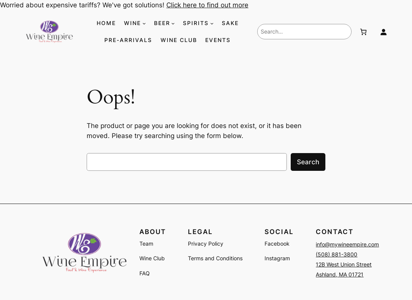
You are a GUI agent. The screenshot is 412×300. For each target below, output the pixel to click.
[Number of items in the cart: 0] (363, 32)
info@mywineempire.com (347, 244)
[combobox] (304, 31)
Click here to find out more (207, 5)
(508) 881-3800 (336, 254)
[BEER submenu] (173, 23)
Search (308, 162)
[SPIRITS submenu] (212, 23)
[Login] (383, 32)
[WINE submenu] (144, 23)
